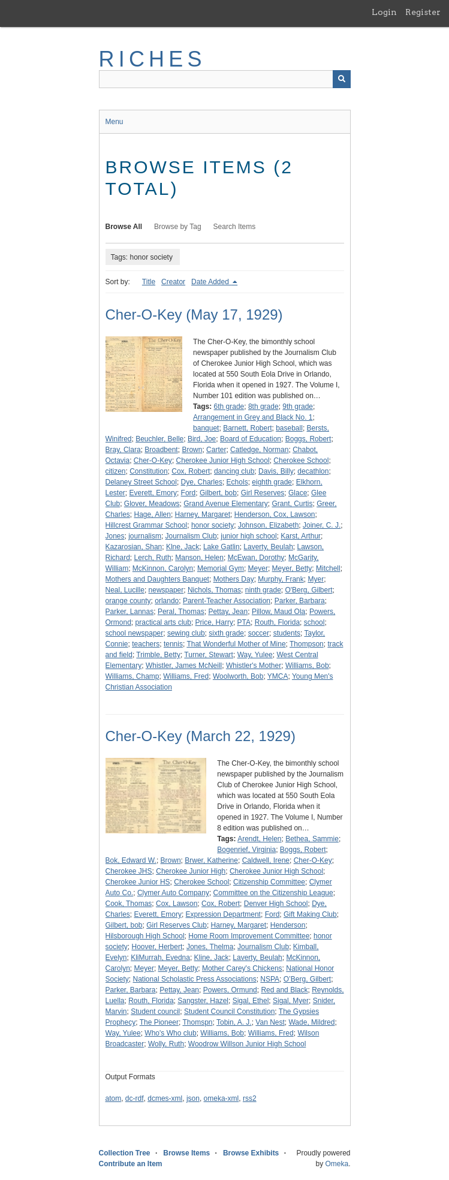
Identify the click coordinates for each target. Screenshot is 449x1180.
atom (114, 1098)
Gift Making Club (310, 914)
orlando (167, 601)
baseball (289, 428)
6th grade (229, 406)
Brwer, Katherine (211, 860)
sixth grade (226, 633)
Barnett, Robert (247, 428)
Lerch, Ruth (152, 557)
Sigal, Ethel (251, 1001)
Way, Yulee (255, 655)
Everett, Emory (153, 493)
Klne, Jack (182, 547)
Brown (192, 449)
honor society (212, 525)
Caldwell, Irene (266, 860)
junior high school (248, 536)
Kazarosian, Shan (134, 547)
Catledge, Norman (259, 449)
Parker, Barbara (300, 601)
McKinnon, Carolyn (162, 568)
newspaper (166, 590)
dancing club (234, 471)
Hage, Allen (152, 514)
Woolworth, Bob (238, 676)
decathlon (313, 471)
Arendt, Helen (259, 839)
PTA (244, 622)
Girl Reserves (263, 493)
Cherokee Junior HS (138, 882)
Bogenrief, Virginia (246, 849)
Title (148, 282)
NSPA (269, 979)
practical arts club (163, 622)
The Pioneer (159, 1022)
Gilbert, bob (218, 493)
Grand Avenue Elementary (225, 503)
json (193, 1098)
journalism (144, 536)
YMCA (277, 676)
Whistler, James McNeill (184, 665)
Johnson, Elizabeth (268, 525)
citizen (116, 471)
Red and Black (284, 990)
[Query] (225, 79)
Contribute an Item (130, 1164)
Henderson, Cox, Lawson (274, 514)
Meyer (258, 568)
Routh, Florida (277, 622)
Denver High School (276, 903)
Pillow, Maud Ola (278, 611)
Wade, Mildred (311, 1022)
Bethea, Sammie (312, 839)
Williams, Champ (132, 676)
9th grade (297, 406)
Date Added (211, 282)
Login (384, 12)
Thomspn (197, 1022)
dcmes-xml (164, 1098)
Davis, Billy (276, 471)
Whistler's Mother (253, 665)
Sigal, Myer (291, 1001)
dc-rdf (134, 1098)
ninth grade (263, 590)
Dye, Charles (201, 482)
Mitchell (328, 568)
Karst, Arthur (301, 536)
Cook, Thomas (129, 903)
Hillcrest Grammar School (147, 525)
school (314, 622)
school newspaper (135, 633)
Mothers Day (233, 579)
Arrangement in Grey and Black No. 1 (252, 417)
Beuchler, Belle (159, 439)
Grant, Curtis (292, 503)
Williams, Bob (307, 665)
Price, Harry (214, 622)
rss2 (250, 1098)
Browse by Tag (177, 226)
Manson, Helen (199, 557)
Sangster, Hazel (202, 1001)
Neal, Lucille (125, 590)
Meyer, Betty (292, 568)
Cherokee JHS (129, 871)
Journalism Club (191, 536)
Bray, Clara (123, 449)
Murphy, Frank (280, 579)
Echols (237, 482)
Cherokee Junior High (190, 871)
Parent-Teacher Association (226, 601)
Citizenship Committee (269, 882)
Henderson (288, 925)
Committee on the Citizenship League (273, 893)
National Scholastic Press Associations (195, 979)
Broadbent (160, 449)
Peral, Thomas (181, 611)
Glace (297, 493)
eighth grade (272, 482)
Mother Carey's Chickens (242, 968)
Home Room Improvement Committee (248, 936)
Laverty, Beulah (268, 547)
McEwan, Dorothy (256, 557)
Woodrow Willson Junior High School (247, 1044)
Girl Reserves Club (176, 925)
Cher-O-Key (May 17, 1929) (194, 314)
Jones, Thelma (210, 947)
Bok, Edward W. (131, 860)
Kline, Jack (211, 957)
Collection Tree (124, 1153)
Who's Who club (170, 1033)
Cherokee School (301, 460)
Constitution (148, 471)
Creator (173, 282)
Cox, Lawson (176, 903)
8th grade (263, 406)
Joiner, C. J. (321, 525)
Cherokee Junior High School (223, 460)
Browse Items (186, 1153)
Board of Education (250, 439)
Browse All (124, 226)
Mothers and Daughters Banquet (157, 579)
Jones (115, 536)
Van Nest (269, 1022)
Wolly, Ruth (166, 1044)
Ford (188, 493)
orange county (128, 601)
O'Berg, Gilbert (308, 590)
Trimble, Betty (158, 655)
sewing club (186, 633)
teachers (145, 644)
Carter (216, 449)
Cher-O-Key (153, 460)
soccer (258, 633)
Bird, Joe (202, 439)
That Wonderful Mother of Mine (235, 644)
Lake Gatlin (221, 547)
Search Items (234, 226)
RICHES (152, 59)
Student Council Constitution (229, 1011)
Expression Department (223, 914)
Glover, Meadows (152, 503)
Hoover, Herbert (157, 947)
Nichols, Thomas (214, 590)
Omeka (336, 1164)
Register (423, 12)
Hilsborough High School (145, 936)
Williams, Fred (186, 676)
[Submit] (342, 79)
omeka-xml (221, 1098)
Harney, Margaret (202, 514)
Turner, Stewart (208, 655)
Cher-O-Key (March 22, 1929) (201, 736)
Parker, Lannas (130, 611)
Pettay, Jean (228, 611)
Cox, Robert (190, 471)
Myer (316, 579)
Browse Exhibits (251, 1153)
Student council (155, 1011)
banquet (206, 428)
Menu (114, 122)
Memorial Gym (220, 568)
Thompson (307, 644)
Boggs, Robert (308, 439)
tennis (173, 644)
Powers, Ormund (230, 990)
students (286, 633)
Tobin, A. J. (234, 1022)
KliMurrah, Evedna (160, 957)
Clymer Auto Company (173, 893)
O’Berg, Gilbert (307, 979)
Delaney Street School (141, 482)
